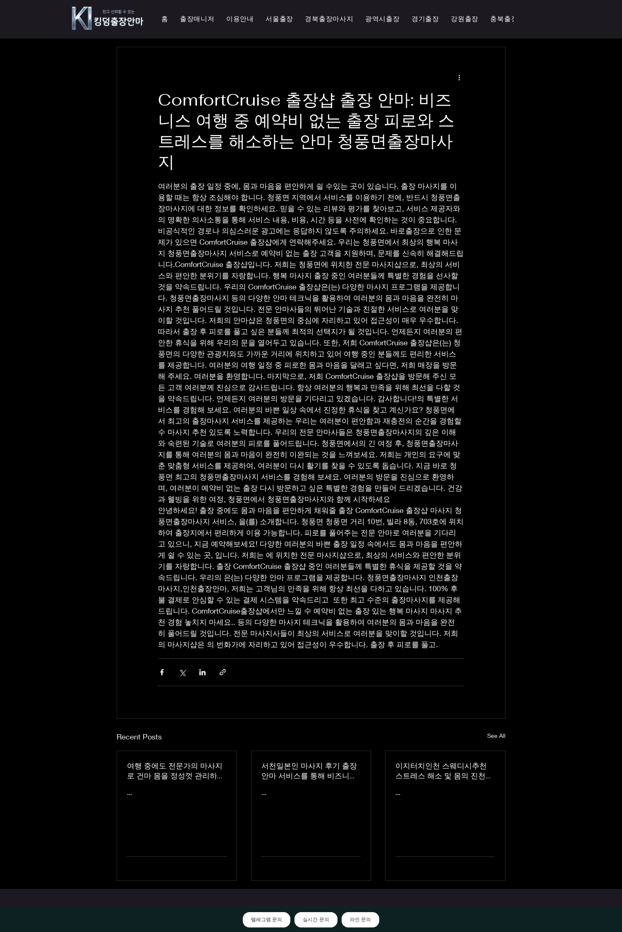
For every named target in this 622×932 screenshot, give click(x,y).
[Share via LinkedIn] (202, 672)
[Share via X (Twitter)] (182, 672)
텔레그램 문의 (266, 919)
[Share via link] (223, 672)
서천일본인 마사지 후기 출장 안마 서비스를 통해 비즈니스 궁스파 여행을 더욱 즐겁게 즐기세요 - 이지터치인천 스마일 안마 (310, 771)
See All (496, 735)
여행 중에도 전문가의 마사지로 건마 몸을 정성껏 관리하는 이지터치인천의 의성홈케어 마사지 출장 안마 (176, 771)
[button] (382, 19)
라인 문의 (360, 919)
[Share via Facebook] (162, 672)
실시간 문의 (316, 919)
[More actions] (459, 77)
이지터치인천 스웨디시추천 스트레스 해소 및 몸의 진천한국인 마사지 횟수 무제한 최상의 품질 (444, 771)
